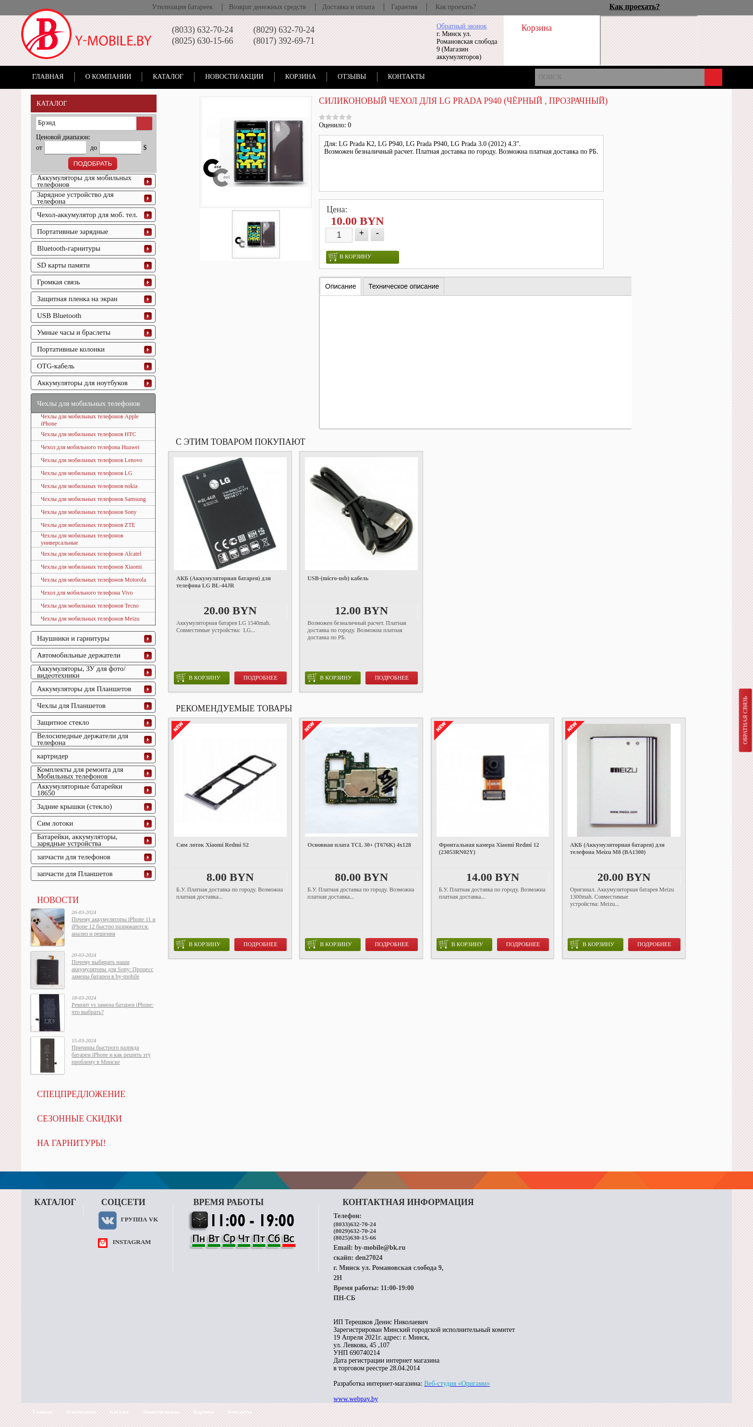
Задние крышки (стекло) (74, 806)
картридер (52, 756)
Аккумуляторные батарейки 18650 (79, 789)
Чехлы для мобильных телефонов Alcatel (91, 553)
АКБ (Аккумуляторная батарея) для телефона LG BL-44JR (223, 582)
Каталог (168, 76)
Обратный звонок (461, 26)
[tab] (340, 286)
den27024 (369, 1257)
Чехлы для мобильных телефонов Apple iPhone (90, 420)
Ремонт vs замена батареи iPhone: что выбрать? (113, 1008)
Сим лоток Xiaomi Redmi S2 (212, 845)
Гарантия (404, 7)
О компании (108, 76)
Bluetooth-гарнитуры (68, 248)
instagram (131, 1241)
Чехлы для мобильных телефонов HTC (88, 434)
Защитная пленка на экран (77, 299)
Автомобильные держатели (79, 655)
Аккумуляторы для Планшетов (84, 689)
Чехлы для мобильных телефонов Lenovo (91, 460)
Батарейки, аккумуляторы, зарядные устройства (77, 840)
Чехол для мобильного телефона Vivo (87, 592)
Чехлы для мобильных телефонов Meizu (90, 618)
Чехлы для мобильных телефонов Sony (88, 512)
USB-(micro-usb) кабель (337, 578)
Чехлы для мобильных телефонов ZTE (88, 525)
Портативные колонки (71, 349)
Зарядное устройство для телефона (75, 198)
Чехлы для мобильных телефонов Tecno (90, 605)
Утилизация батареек (182, 7)
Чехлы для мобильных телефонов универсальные (82, 539)
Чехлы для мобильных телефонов (88, 403)
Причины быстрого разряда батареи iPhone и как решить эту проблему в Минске (111, 1054)
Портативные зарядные (72, 231)
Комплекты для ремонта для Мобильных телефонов (80, 773)
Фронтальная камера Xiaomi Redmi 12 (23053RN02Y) (489, 848)
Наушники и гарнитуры (73, 638)
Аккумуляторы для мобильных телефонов (84, 181)
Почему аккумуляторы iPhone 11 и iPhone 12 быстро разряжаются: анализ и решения (114, 926)
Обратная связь (744, 720)
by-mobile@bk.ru (379, 1247)
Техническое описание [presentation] (403, 286)
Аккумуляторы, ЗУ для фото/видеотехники (81, 672)
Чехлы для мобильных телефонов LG (87, 473)
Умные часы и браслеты (73, 332)
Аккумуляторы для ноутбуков (82, 383)
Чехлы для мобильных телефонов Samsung (93, 499)
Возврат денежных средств (267, 7)
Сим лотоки (55, 823)
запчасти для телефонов (73, 857)
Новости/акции (234, 76)
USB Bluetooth (59, 315)
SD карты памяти (63, 265)
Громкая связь (58, 282)
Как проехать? (456, 7)
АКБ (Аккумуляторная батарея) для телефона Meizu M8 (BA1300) (617, 848)
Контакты (406, 76)
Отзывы (352, 76)
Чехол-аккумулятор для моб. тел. (87, 215)
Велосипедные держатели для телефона (82, 739)
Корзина (300, 76)
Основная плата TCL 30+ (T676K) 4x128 (359, 845)
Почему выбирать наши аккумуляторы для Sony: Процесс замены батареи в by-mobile (112, 969)
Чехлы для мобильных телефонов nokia (89, 486)
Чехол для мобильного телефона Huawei (90, 447)
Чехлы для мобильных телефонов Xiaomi (91, 566)
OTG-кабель (55, 366)
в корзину (349, 257)
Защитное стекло (63, 722)
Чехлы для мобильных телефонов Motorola (93, 579)
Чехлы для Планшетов (71, 705)
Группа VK (139, 1219)
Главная (48, 76)
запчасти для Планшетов (75, 874)
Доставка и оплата (348, 7)
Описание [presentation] (340, 286)
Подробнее (260, 677)
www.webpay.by (355, 1399)
